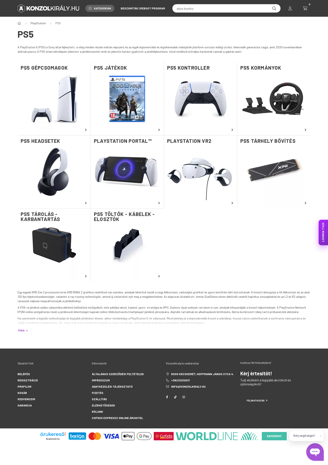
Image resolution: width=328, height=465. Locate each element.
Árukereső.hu (53, 439)
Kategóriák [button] (99, 8)
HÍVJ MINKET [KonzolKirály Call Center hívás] (323, 232)
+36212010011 (180, 380)
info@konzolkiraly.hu (188, 386)
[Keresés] (274, 8)
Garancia (25, 405)
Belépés (24, 374)
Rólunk (97, 411)
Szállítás (99, 399)
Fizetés (97, 393)
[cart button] (305, 8)
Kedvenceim (26, 399)
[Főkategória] (19, 23)
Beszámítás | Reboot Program (143, 8)
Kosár (22, 393)
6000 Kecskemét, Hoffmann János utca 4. (202, 374)
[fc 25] (226, 8)
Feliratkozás (257, 400)
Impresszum (101, 380)
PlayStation (38, 23)
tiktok (175, 397)
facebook (167, 397)
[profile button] (290, 8)
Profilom (24, 386)
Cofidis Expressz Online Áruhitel (117, 418)
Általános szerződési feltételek (118, 374)
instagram (183, 397)
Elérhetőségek (103, 405)
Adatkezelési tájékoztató (112, 386)
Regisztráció (28, 380)
